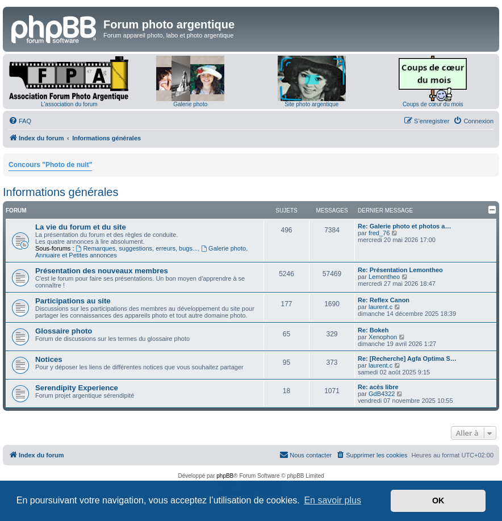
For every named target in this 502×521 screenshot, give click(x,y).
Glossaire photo (63, 331)
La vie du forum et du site (80, 227)
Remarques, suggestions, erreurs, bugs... (137, 248)
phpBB (224, 476)
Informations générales (60, 192)
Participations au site (73, 301)
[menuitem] (20, 121)
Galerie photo (190, 104)
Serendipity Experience (76, 388)
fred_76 (379, 233)
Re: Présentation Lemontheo (400, 269)
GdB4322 (382, 393)
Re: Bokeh (373, 330)
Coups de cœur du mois (433, 104)
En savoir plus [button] (332, 500)
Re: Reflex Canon (383, 300)
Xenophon (383, 337)
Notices (48, 359)
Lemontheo (384, 276)
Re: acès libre (378, 387)
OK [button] (438, 500)
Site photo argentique (311, 104)
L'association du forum (69, 104)
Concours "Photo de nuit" (50, 165)
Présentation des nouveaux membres (101, 270)
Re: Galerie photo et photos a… (404, 226)
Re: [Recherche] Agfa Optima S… (407, 358)
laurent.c (380, 306)
